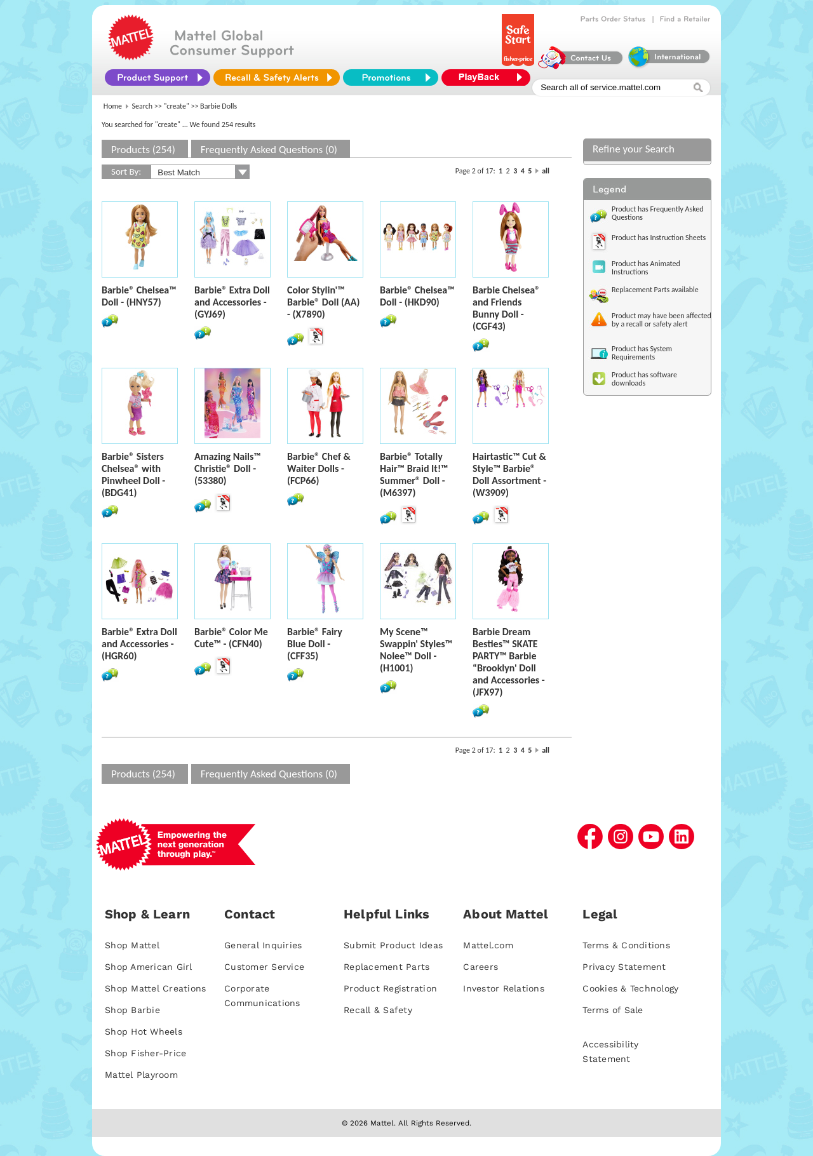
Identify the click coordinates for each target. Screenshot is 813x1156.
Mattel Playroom (141, 1075)
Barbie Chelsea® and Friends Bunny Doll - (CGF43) (506, 308)
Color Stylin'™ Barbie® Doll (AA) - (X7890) (323, 302)
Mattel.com (488, 945)
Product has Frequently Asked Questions (658, 213)
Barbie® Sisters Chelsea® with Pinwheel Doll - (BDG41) (133, 474)
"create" (176, 106)
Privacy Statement (624, 967)
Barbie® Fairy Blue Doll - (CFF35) (314, 644)
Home (113, 106)
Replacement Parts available (655, 289)
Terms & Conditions (626, 945)
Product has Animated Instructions (646, 267)
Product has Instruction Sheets (659, 237)
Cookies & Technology (630, 988)
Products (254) (143, 149)
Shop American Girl (148, 967)
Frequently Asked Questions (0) (269, 149)
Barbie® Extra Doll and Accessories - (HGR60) (139, 644)
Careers (480, 967)
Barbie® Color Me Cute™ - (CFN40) (231, 638)
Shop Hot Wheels (143, 1031)
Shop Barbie (132, 1010)
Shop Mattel (132, 945)
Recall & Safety (378, 1010)
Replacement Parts (386, 967)
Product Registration (390, 988)
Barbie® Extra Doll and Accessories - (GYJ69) (232, 302)
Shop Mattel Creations (155, 988)
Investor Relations (503, 988)
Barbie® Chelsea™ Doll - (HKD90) (417, 296)
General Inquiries (263, 945)
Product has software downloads (644, 378)
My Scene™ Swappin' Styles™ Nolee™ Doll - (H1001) (416, 650)
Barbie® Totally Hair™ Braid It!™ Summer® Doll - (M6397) (414, 474)
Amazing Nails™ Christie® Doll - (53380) (227, 468)
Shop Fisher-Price (145, 1053)
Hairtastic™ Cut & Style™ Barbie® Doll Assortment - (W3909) (509, 474)
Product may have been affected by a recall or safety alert (661, 319)
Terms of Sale (612, 1010)
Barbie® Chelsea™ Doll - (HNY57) (139, 296)
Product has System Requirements (642, 352)
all (545, 170)
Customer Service (264, 967)
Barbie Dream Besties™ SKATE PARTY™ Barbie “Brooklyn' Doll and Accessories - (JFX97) (509, 662)
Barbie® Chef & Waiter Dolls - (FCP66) (319, 468)
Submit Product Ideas (393, 945)
